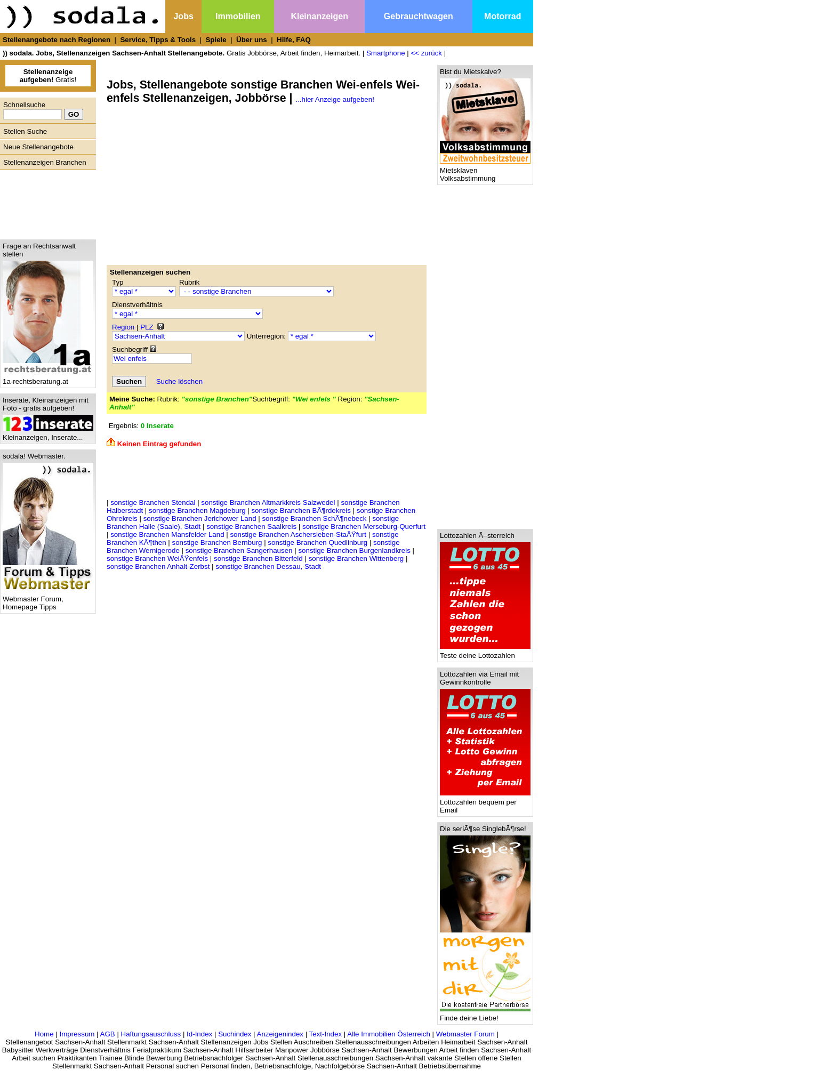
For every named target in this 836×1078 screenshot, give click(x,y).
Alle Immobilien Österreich (388, 1034)
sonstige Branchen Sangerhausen (239, 550)
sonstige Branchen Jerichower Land (199, 518)
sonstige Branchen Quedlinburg (317, 542)
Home (44, 1034)
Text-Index (325, 1034)
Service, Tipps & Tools (158, 40)
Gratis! (48, 76)
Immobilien (237, 16)
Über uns (251, 40)
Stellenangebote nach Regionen (56, 40)
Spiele (215, 40)
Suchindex (234, 1034)
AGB (107, 1034)
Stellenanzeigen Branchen (44, 162)
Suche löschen (179, 381)
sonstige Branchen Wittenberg (356, 558)
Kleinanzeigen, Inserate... (48, 434)
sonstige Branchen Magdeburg (197, 510)
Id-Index (199, 1034)
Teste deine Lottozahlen (485, 652)
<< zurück (426, 53)
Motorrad (502, 16)
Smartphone (385, 53)
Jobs (183, 16)
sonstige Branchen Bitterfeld (258, 558)
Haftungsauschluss (151, 1034)
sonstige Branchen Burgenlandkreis (354, 550)
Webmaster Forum (465, 1034)
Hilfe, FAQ (294, 40)
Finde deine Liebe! (485, 1015)
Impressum (76, 1034)
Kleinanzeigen (319, 16)
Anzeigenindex (280, 1034)
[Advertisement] (45, 202)
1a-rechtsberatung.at (48, 378)
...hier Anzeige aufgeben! (334, 99)
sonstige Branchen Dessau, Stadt (268, 566)
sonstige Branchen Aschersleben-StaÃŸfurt (298, 534)
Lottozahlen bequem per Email (485, 803)
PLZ (146, 327)
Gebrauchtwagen (418, 16)
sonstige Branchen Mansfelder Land (167, 534)
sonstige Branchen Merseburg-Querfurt (363, 526)
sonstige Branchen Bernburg (217, 542)
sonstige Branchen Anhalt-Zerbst (158, 566)
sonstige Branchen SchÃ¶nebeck (314, 518)
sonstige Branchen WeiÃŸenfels (157, 558)
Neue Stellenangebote (38, 147)
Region (123, 327)
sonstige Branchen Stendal (152, 502)
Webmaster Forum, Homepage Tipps (48, 600)
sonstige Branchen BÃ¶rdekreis (300, 510)
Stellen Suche (25, 131)
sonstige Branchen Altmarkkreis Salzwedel (268, 502)
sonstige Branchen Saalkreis (251, 526)
